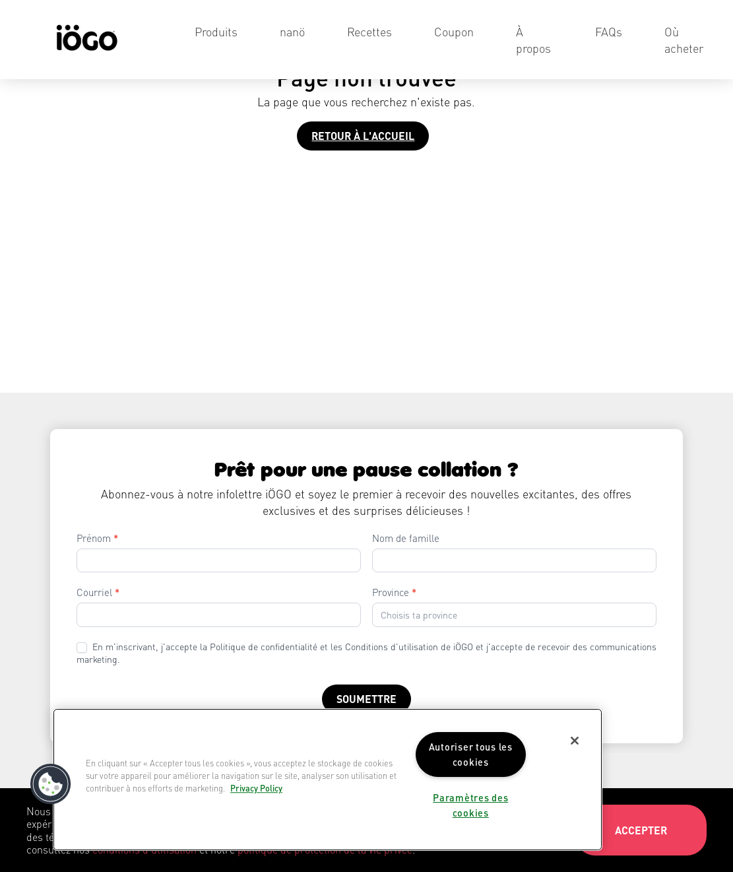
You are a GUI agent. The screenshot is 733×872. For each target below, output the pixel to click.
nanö (292, 31)
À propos (533, 39)
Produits (216, 31)
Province (394, 592)
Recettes (369, 31)
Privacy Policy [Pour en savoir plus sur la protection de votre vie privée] (256, 789)
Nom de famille (405, 538)
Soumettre (366, 699)
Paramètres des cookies (470, 805)
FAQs (608, 31)
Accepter (641, 830)
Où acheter (683, 39)
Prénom (97, 538)
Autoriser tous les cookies (471, 754)
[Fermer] (574, 740)
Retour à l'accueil (362, 136)
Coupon (454, 31)
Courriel (98, 592)
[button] (51, 784)
